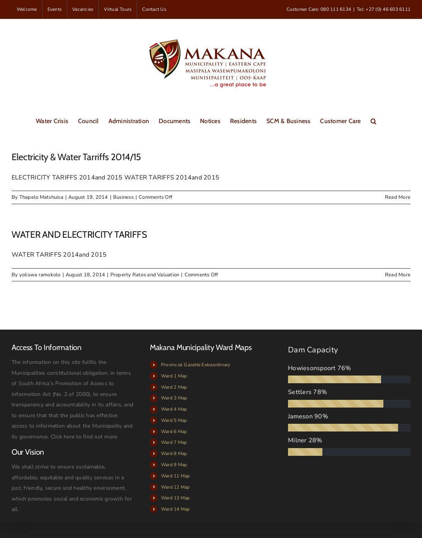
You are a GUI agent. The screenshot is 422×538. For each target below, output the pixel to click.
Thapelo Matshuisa (41, 197)
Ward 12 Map (175, 487)
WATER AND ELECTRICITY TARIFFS (79, 234)
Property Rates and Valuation (145, 274)
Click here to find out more (84, 436)
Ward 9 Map (174, 465)
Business (123, 197)
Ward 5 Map (174, 420)
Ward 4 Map (174, 409)
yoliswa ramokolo (40, 274)
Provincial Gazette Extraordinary (195, 365)
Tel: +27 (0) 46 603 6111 (383, 9)
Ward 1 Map (174, 376)
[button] (373, 120)
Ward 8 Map (174, 453)
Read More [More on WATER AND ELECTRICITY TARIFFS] (397, 274)
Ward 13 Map (175, 498)
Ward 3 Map (174, 398)
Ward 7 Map (174, 442)
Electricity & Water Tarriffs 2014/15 (76, 156)
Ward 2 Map (174, 387)
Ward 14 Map (175, 509)
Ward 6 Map (174, 431)
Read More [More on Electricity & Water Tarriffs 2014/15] (397, 197)
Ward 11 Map (175, 476)
